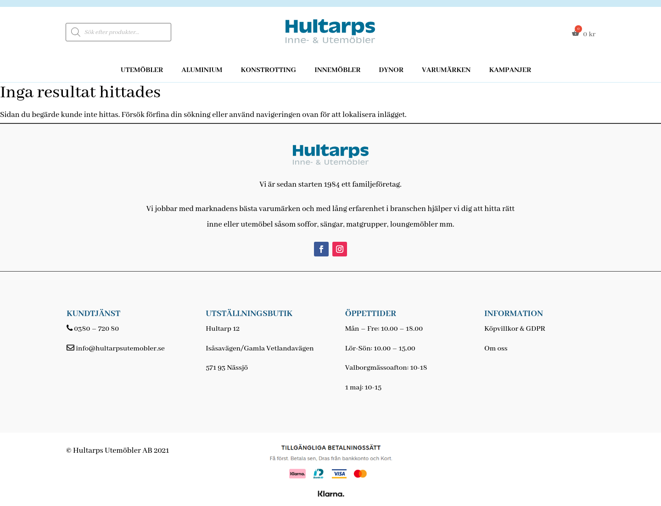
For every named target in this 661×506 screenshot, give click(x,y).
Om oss (495, 348)
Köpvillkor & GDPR (514, 329)
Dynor (391, 70)
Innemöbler (337, 70)
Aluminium (201, 70)
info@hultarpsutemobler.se (120, 348)
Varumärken (446, 70)
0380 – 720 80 (96, 329)
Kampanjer (510, 70)
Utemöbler (142, 70)
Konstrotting (268, 70)
